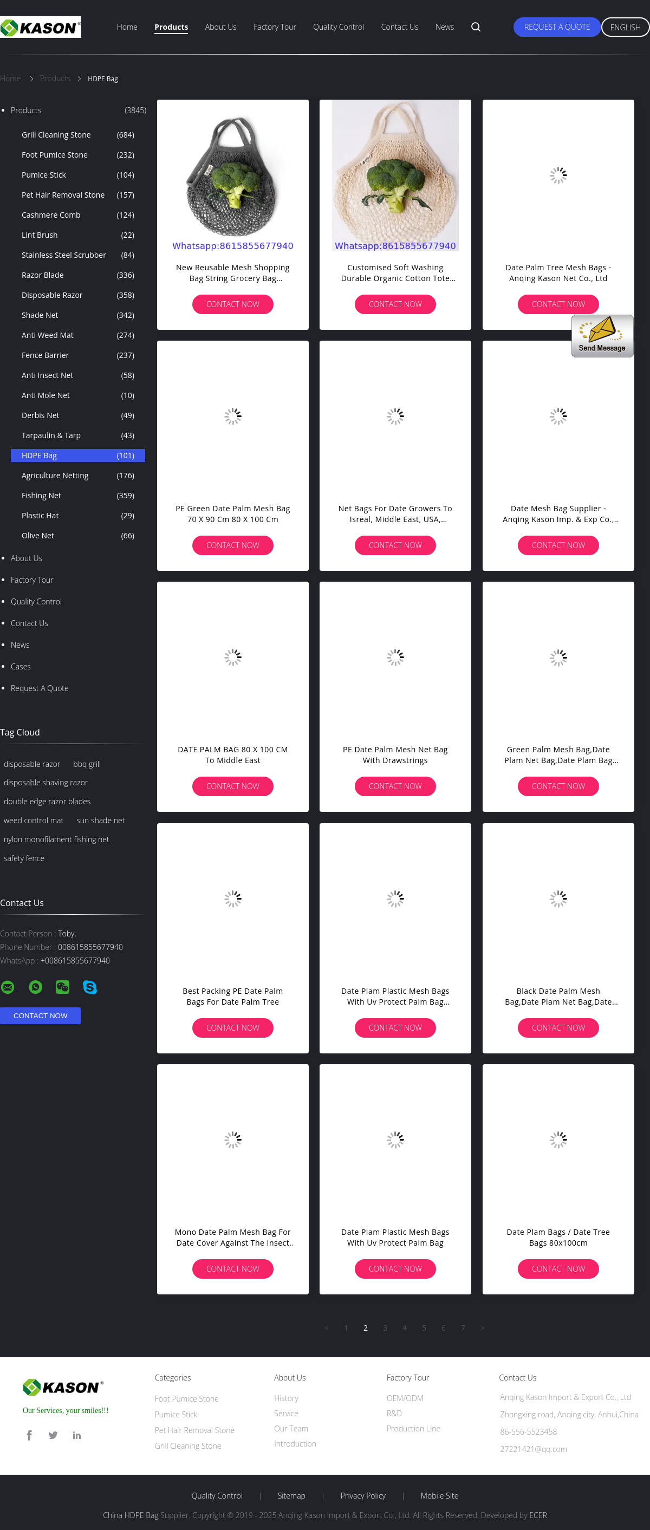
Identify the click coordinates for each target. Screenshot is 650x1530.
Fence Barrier (78, 355)
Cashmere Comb (78, 215)
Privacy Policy (363, 1496)
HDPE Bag (78, 455)
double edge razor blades (47, 801)
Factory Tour (274, 27)
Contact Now (232, 304)
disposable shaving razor (46, 782)
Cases (21, 666)
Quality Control (338, 27)
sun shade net (100, 820)
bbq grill (87, 764)
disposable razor (32, 764)
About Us (221, 27)
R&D (394, 1413)
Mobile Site (439, 1496)
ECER (538, 1515)
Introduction (295, 1443)
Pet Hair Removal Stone (78, 194)
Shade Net (78, 315)
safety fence (24, 858)
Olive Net (78, 535)
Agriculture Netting (78, 475)
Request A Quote (557, 27)
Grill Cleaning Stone (78, 134)
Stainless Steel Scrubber (78, 255)
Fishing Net (78, 495)
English (625, 27)
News (444, 27)
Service (286, 1413)
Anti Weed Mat (78, 335)
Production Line (413, 1428)
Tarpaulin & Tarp (78, 435)
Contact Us (400, 27)
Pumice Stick (78, 174)
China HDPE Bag (130, 1515)
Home (127, 27)
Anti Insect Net (78, 375)
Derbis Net (78, 415)
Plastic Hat (78, 515)
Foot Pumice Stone (78, 154)
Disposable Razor (78, 295)
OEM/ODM (405, 1398)
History (286, 1398)
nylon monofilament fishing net (56, 839)
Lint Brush (78, 235)
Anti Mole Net (78, 395)
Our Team (291, 1428)
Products (171, 27)
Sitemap (292, 1496)
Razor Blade (78, 275)
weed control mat (33, 820)
